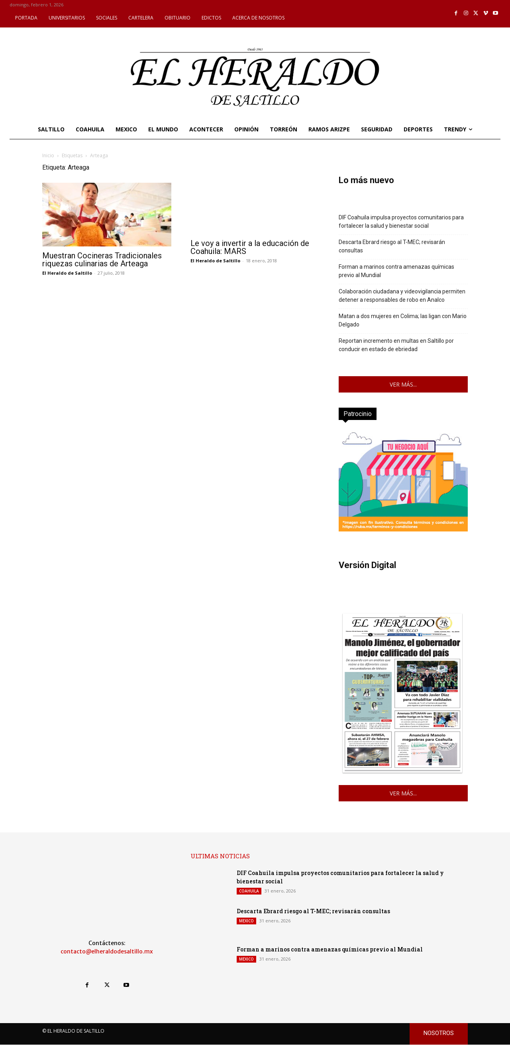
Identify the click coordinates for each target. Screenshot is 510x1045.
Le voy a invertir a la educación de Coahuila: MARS (249, 247)
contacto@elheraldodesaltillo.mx (107, 951)
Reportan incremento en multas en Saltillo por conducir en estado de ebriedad (396, 345)
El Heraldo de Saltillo (67, 273)
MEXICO (246, 921)
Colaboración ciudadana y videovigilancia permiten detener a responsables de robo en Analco (402, 295)
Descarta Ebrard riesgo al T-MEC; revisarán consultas (392, 246)
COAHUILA (249, 891)
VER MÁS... (403, 384)
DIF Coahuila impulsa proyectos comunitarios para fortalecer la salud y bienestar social (401, 221)
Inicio (48, 155)
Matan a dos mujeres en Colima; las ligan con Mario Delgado (403, 320)
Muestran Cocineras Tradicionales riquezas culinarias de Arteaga (102, 259)
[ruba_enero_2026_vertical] (403, 529)
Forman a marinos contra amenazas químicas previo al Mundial (396, 271)
